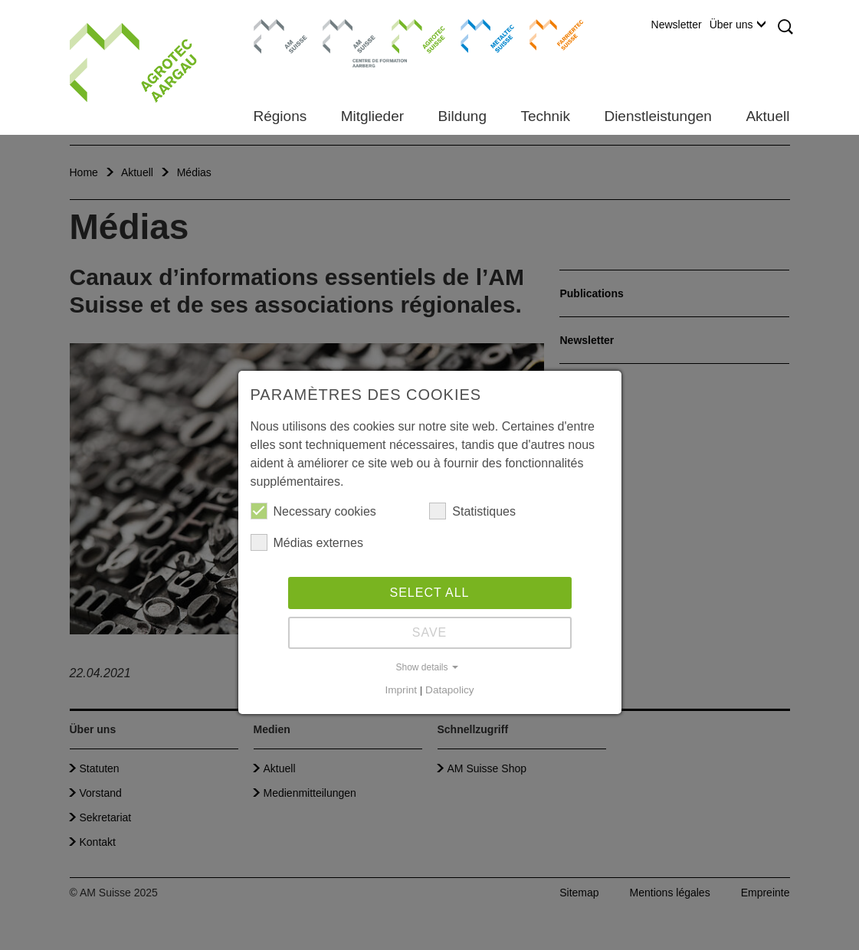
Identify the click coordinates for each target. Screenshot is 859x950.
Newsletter (676, 24)
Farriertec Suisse (549, 34)
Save (430, 632)
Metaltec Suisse (478, 34)
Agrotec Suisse (407, 34)
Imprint (401, 690)
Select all (430, 592)
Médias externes (307, 542)
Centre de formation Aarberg (343, 42)
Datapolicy (449, 690)
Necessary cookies (313, 511)
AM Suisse (275, 26)
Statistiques (472, 511)
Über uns (738, 24)
